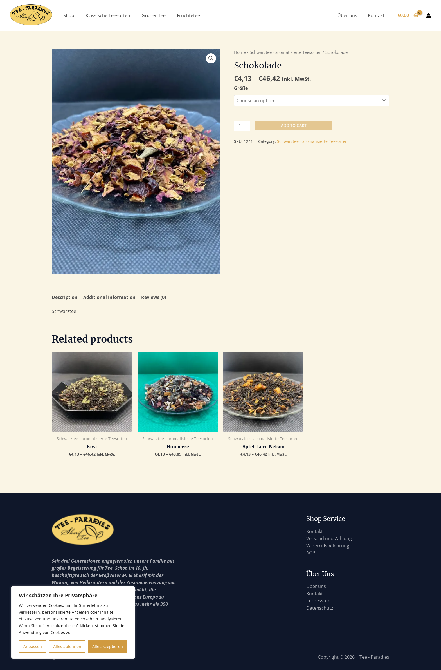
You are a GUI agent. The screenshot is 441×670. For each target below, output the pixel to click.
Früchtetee (188, 15)
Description (65, 297)
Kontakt (376, 15)
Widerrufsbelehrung (327, 546)
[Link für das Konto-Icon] (428, 15)
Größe (241, 88)
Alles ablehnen (67, 646)
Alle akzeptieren (107, 646)
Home (240, 52)
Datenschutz (319, 608)
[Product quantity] (242, 126)
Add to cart (294, 125)
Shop (68, 15)
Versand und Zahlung (329, 538)
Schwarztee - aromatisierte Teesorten (285, 52)
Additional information (109, 297)
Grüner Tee (153, 15)
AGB (310, 553)
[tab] (65, 297)
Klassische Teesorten (108, 15)
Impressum (318, 601)
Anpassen (32, 646)
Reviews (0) (153, 297)
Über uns (349, 15)
